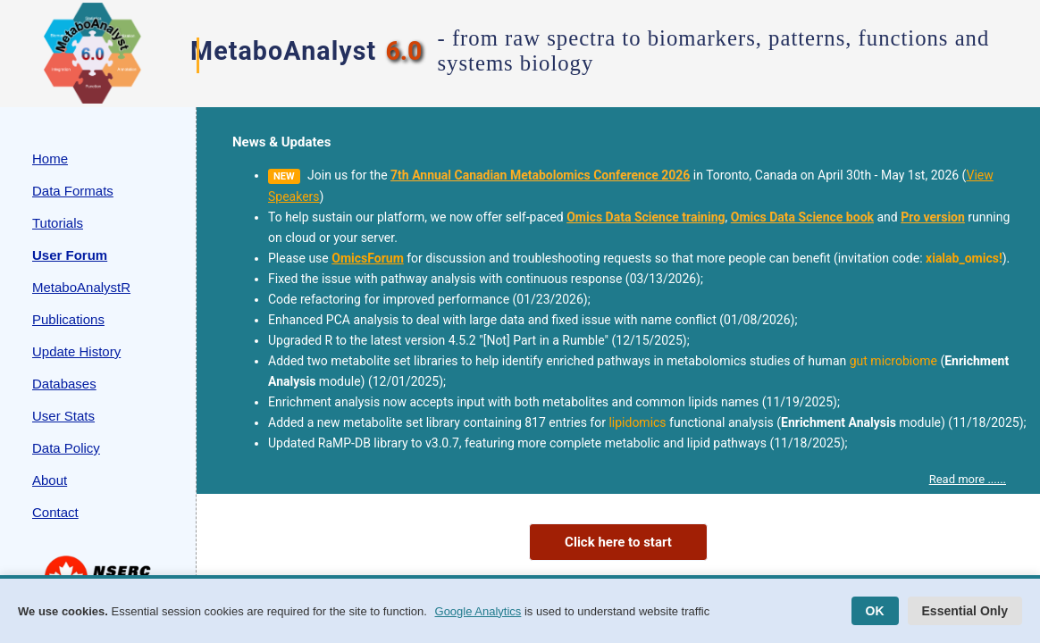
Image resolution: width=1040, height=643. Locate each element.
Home (50, 158)
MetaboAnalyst (283, 51)
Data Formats (72, 190)
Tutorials (57, 222)
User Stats (63, 415)
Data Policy (66, 447)
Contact (55, 512)
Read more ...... (967, 479)
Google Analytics (478, 611)
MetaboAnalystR (81, 287)
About (49, 480)
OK (875, 611)
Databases (64, 383)
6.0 (403, 51)
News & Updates (281, 142)
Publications (68, 319)
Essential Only (965, 611)
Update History (76, 351)
